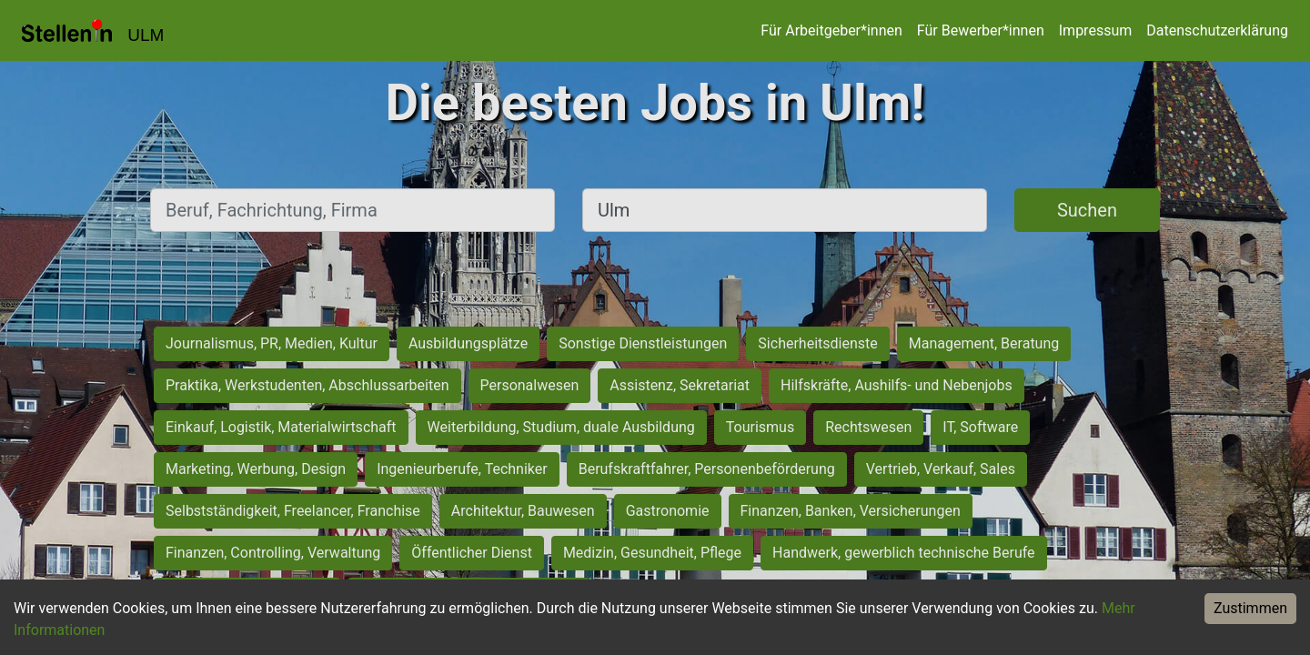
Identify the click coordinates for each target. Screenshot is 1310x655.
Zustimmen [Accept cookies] (1250, 608)
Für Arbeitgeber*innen (831, 30)
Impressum (1096, 30)
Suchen (1087, 210)
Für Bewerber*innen (980, 30)
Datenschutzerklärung (1217, 30)
